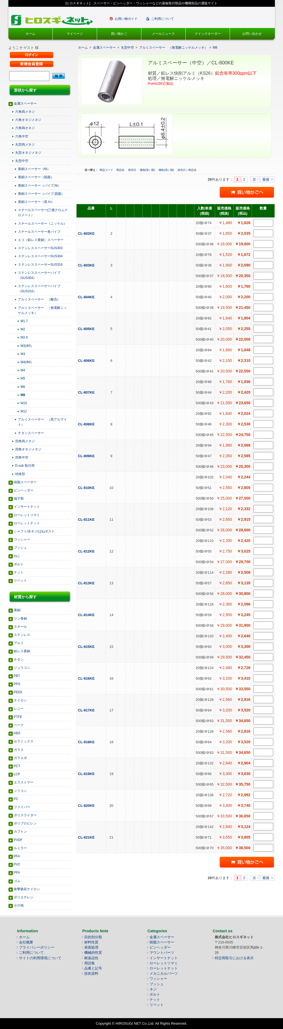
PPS (17, 684)
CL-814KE (87, 615)
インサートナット (27, 507)
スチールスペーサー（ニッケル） (42, 223)
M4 (23, 370)
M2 (23, 329)
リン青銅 (20, 618)
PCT (17, 766)
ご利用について (162, 19)
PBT (17, 676)
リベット (20, 580)
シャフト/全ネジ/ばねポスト (34, 531)
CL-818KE (87, 742)
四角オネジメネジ (28, 449)
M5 (23, 378)
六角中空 (21, 136)
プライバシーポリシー (36, 947)
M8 (23, 395)
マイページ (75, 34)
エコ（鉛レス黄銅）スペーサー (41, 240)
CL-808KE (87, 424)
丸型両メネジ (25, 144)
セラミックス (23, 741)
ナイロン (20, 700)
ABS (17, 733)
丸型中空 (21, 161)
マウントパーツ (162, 952)
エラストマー (23, 782)
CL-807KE (87, 392)
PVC (17, 864)
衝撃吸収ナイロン (27, 889)
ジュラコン (22, 668)
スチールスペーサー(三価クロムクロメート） (43, 212)
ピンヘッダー (23, 490)
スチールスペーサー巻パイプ (39, 232)
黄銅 (17, 610)
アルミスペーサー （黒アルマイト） (42, 422)
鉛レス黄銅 (22, 651)
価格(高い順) (166, 169)
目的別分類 (93, 937)
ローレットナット (27, 523)
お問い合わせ (252, 34)
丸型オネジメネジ (28, 153)
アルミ (19, 643)
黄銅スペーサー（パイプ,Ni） (39, 185)
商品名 (120, 169)
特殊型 (20, 474)
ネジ (153, 989)
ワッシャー (22, 539)
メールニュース (163, 34)
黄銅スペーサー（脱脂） (36, 177)
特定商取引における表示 (234, 958)
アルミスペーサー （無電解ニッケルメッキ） (42, 310)
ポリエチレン (23, 897)
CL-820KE (87, 806)
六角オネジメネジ (28, 120)
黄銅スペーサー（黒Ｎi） (36, 202)
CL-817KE (87, 710)
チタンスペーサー (31, 433)
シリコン (20, 791)
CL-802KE (87, 233)
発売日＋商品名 (187, 169)
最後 (265, 179)
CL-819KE (87, 774)
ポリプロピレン (25, 823)
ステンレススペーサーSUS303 (40, 248)
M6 (23, 387)
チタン (19, 659)
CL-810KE (87, 488)
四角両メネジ (25, 441)
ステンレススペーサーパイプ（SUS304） (39, 275)
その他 (19, 905)
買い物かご (119, 34)
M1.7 (24, 321)
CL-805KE (87, 329)
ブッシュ (20, 548)
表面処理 (91, 947)
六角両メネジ (25, 112)
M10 (24, 403)
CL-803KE (87, 265)
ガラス (19, 750)
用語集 (89, 963)
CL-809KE (87, 456)
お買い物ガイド (126, 19)
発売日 (132, 169)
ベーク (19, 725)
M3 (23, 354)
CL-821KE (87, 837)
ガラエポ (20, 758)
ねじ (17, 556)
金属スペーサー (25, 103)
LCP (17, 774)
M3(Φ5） (27, 346)
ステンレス (22, 635)
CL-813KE (87, 583)
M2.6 (24, 337)
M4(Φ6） (27, 362)
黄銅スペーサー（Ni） (34, 169)
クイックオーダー (208, 34)
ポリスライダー (25, 815)
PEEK (18, 692)
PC (16, 799)
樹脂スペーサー (25, 482)
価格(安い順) (148, 169)
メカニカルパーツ (164, 973)
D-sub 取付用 (25, 466)
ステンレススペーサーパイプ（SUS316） (39, 288)
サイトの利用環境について (40, 958)
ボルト (19, 564)
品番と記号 (93, 968)
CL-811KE (87, 519)
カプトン (20, 831)
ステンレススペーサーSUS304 (40, 256)
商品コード (106, 169)
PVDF (18, 840)
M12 (24, 411)
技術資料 (91, 973)
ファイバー (22, 807)
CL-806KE (87, 361)
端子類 (19, 498)
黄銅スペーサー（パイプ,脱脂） (41, 194)
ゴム (17, 881)
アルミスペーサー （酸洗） (39, 299)
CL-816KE (87, 678)
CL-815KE (87, 647)
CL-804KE (87, 297)
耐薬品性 (91, 958)
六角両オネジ (25, 128)
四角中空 (21, 457)
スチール (20, 627)
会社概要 (26, 942)
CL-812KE (87, 551)
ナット (19, 572)
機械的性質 (93, 952)
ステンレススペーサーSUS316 (40, 264)
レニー (19, 709)
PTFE (18, 717)
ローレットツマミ (27, 515)
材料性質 (91, 942)
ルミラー (20, 848)
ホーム (30, 34)
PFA (17, 856)
